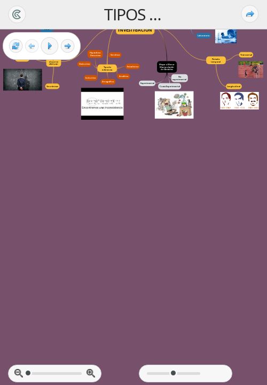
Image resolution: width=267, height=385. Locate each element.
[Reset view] (16, 46)
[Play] (50, 46)
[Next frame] (67, 46)
